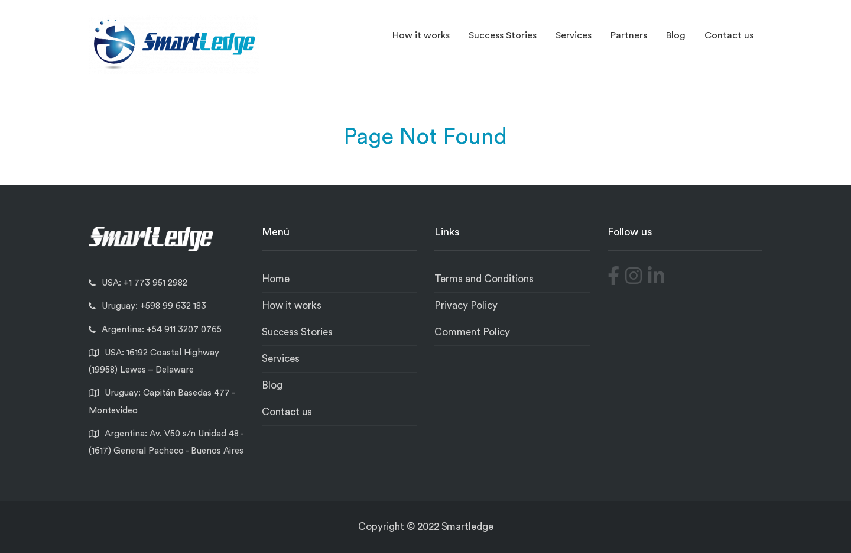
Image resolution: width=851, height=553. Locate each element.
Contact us (728, 35)
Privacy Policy (466, 305)
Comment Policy (472, 332)
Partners (628, 35)
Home (276, 279)
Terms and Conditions (484, 279)
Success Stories (503, 35)
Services (574, 35)
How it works (421, 35)
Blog (676, 35)
